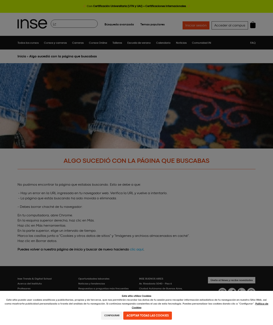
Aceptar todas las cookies (147, 315)
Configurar (111, 315)
